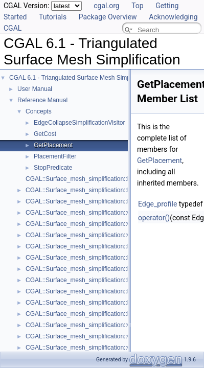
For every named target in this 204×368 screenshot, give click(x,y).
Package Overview (108, 17)
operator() (154, 218)
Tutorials (52, 17)
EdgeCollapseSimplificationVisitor (79, 122)
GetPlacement (53, 145)
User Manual (34, 89)
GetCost (45, 133)
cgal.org (106, 6)
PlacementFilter (55, 156)
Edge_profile (157, 204)
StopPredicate (53, 167)
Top (137, 6)
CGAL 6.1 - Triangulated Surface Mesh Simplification (80, 77)
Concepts (39, 111)
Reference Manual (42, 100)
